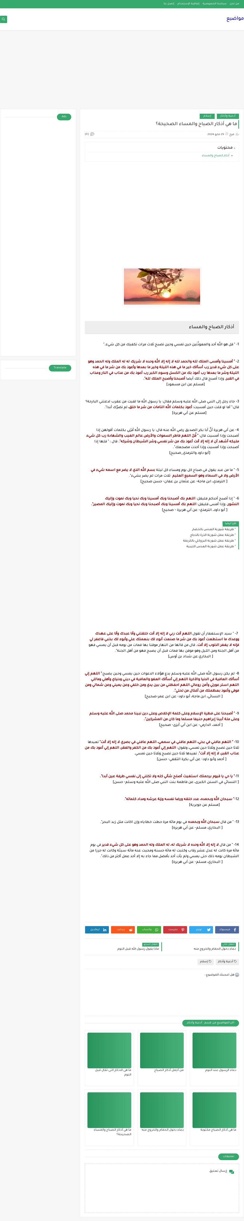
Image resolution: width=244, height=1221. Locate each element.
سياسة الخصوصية (215, 3)
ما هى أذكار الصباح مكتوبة (218, 1130)
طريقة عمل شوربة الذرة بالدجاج (212, 535)
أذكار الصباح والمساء (215, 155)
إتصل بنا (169, 3)
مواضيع (235, 19)
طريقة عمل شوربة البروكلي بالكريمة (208, 541)
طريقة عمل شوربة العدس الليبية (210, 546)
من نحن (234, 3)
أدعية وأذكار (227, 116)
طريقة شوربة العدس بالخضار (213, 529)
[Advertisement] (122, 72)
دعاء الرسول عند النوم (220, 1070)
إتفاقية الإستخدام (188, 3)
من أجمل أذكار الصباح (169, 1070)
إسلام (207, 116)
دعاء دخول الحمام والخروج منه (163, 1130)
